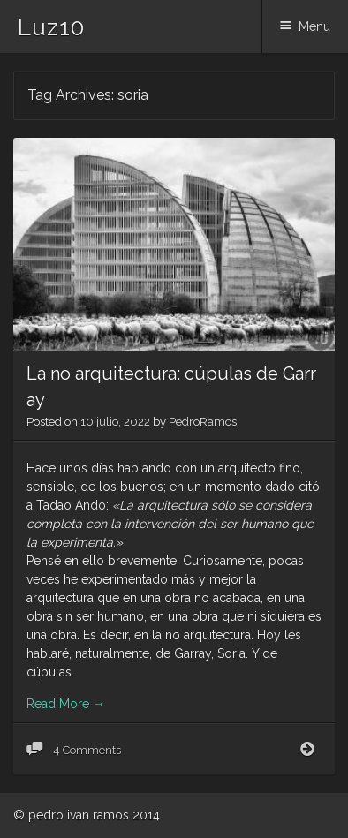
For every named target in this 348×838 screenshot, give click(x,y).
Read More (65, 704)
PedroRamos (203, 421)
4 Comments (85, 750)
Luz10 (51, 27)
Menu (314, 26)
